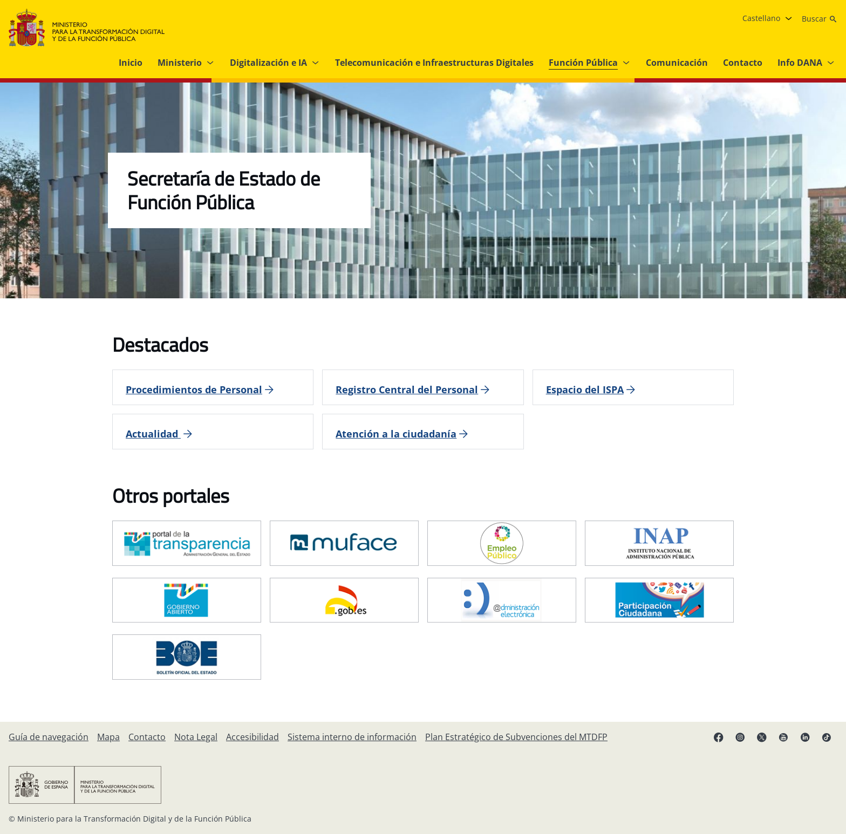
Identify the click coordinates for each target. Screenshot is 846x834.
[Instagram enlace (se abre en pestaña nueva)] (740, 736)
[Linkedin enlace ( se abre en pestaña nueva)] (805, 736)
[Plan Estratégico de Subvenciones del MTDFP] (516, 736)
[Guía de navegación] (48, 736)
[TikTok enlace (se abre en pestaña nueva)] (826, 736)
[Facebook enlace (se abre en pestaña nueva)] (718, 736)
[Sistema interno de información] (352, 736)
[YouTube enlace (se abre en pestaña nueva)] (783, 736)
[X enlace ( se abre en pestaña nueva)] (761, 736)
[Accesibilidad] (252, 736)
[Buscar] (819, 18)
